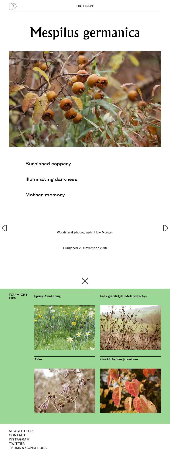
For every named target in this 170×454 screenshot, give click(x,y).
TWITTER (17, 443)
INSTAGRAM (19, 439)
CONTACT (17, 434)
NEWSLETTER (21, 430)
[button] (4, 227)
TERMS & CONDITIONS (28, 447)
